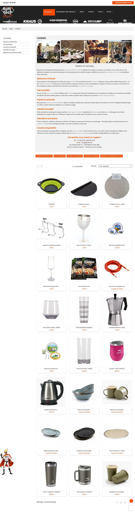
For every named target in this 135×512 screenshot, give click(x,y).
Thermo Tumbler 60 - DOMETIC (51, 492)
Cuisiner (7, 38)
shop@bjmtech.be (86, 142)
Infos (110, 12)
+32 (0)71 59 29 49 (9, 3)
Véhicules (49, 12)
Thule (101, 12)
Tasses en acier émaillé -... (117, 410)
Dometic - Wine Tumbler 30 (117, 368)
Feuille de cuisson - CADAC (117, 204)
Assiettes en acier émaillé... (84, 451)
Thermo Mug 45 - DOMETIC (84, 492)
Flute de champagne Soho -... (51, 286)
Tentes (92, 12)
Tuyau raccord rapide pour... (117, 286)
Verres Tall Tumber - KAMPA (84, 368)
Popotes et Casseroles (9, 47)
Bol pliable (51, 204)
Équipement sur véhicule (67, 12)
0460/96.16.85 (90, 140)
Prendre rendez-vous (123, 3)
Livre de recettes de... (84, 286)
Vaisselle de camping (9, 50)
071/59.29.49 (81, 140)
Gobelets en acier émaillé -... (117, 492)
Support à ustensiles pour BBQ (51, 245)
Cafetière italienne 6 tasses (117, 327)
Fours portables (7, 44)
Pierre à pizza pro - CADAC (117, 451)
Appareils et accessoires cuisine (12, 52)
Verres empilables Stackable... (84, 327)
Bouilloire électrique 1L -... (51, 410)
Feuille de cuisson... (84, 204)
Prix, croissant (115, 166)
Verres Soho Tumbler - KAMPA (51, 327)
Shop (83, 12)
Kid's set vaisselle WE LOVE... (117, 245)
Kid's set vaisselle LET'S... (51, 368)
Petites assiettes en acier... (51, 451)
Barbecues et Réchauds (10, 42)
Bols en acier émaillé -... (84, 410)
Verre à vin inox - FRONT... (84, 245)
